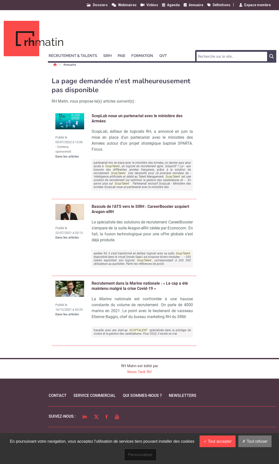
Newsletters (182, 395)
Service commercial (94, 395)
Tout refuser (255, 441)
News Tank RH (139, 372)
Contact (58, 395)
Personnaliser (140, 455)
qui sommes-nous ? (142, 395)
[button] (75, 55)
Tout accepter (218, 441)
